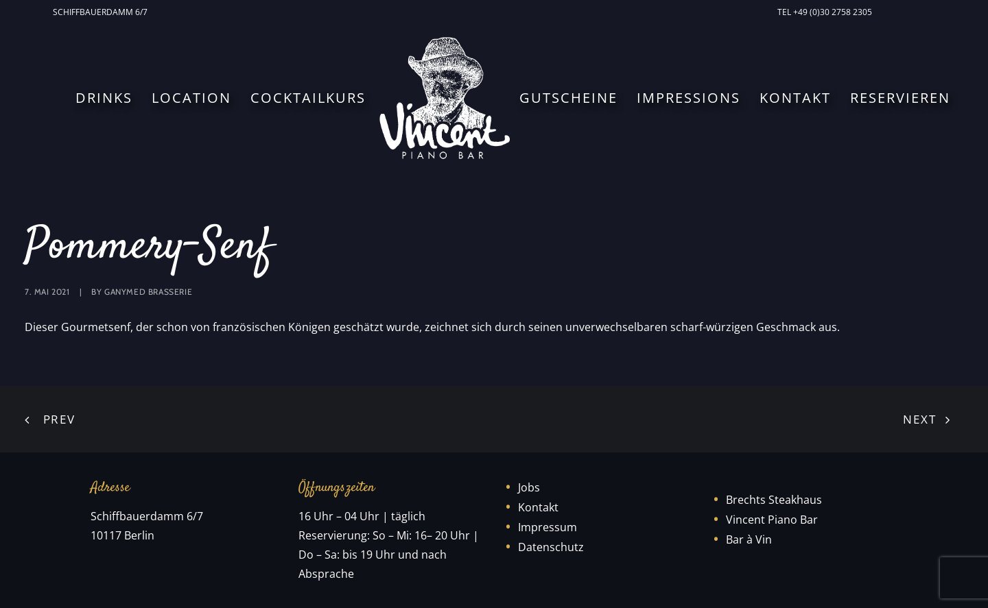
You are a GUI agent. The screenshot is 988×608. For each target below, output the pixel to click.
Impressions (688, 97)
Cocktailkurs (308, 97)
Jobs (529, 487)
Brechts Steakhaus (774, 499)
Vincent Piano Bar (772, 519)
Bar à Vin (749, 539)
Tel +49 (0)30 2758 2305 (824, 12)
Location (191, 97)
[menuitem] (102, 12)
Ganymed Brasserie (148, 292)
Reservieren (900, 97)
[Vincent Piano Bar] (444, 98)
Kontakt (795, 97)
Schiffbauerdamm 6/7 (100, 12)
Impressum (547, 527)
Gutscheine (568, 97)
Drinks (103, 97)
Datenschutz (551, 547)
